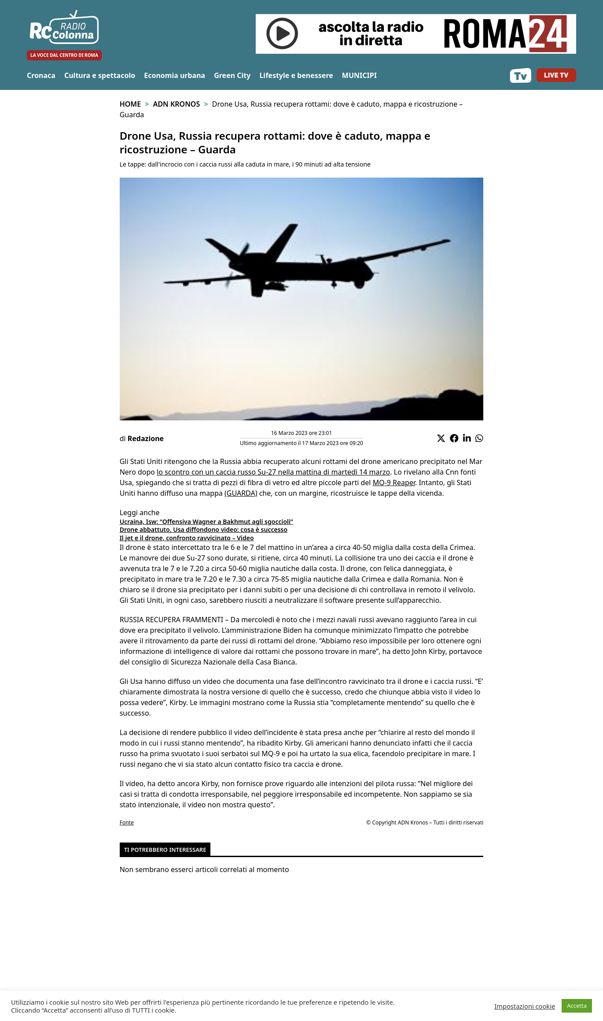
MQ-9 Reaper (394, 482)
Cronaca (41, 75)
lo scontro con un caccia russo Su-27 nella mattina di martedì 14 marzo (273, 472)
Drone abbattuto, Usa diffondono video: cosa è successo (203, 529)
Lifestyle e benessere (296, 75)
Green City (232, 75)
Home (130, 104)
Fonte (127, 822)
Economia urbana (174, 75)
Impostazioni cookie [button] (524, 1006)
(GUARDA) (240, 493)
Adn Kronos (176, 104)
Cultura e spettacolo (99, 75)
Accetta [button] (577, 1006)
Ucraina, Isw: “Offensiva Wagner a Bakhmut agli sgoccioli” (206, 521)
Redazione (146, 438)
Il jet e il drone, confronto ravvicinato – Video (187, 538)
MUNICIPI (359, 75)
